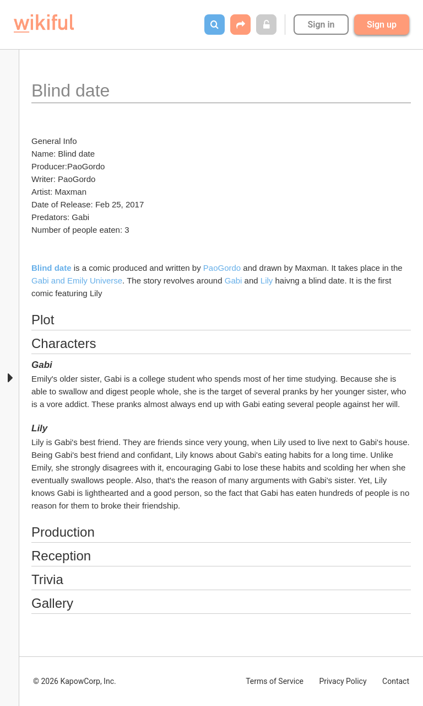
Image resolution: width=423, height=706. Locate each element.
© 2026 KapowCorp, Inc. (74, 681)
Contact (395, 681)
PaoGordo (222, 267)
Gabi (233, 280)
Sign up (382, 24)
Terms (274, 681)
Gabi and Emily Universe (76, 280)
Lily (268, 280)
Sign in (320, 24)
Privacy (342, 681)
